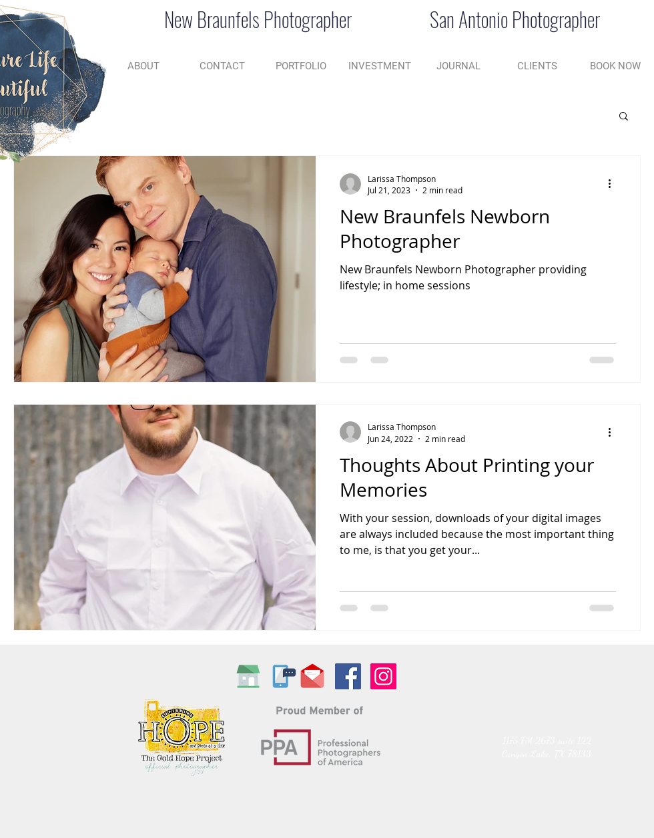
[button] (623, 117)
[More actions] (614, 184)
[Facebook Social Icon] (348, 676)
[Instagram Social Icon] (383, 676)
